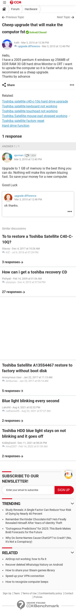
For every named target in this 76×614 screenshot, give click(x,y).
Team (17, 593)
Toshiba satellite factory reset (23, 121)
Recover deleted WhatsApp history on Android (34, 564)
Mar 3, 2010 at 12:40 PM (28, 159)
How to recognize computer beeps (26, 581)
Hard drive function (15, 126)
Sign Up (7, 593)
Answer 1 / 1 (11, 146)
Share (11, 85)
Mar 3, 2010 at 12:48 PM (56, 46)
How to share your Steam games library (30, 570)
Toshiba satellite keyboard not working (29, 106)
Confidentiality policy (50, 593)
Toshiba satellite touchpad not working (30, 111)
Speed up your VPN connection (24, 576)
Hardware (31, 9)
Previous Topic (15, 17)
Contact (68, 593)
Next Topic (63, 17)
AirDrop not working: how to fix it (25, 559)
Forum (15, 9)
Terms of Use (29, 593)
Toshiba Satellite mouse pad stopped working (34, 116)
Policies (38, 597)
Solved (33, 32)
